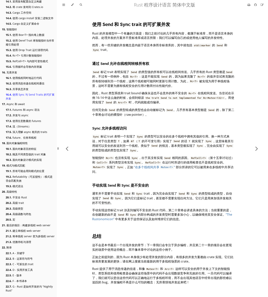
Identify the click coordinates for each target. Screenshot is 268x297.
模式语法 (14, 186)
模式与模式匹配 (13, 165)
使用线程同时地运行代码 (24, 78)
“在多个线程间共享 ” (154, 167)
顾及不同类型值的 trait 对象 (26, 154)
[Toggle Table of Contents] (63, 4)
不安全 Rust (16, 197)
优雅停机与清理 (18, 242)
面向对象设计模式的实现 (24, 160)
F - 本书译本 (16, 281)
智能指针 (9, 29)
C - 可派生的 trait (19, 264)
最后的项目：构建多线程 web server (26, 225)
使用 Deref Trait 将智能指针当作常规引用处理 (30, 42)
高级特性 (9, 191)
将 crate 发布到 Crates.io (24, 7)
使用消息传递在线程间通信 (25, 83)
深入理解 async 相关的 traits (26, 132)
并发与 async (17, 115)
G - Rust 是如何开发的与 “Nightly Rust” (29, 288)
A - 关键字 (15, 253)
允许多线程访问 (109, 128)
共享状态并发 (17, 89)
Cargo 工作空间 (18, 12)
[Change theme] (72, 4)
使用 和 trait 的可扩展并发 (131, 24)
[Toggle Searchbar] (81, 4)
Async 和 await (13, 104)
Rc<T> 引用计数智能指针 (24, 55)
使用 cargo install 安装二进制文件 (29, 18)
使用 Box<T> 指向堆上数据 (25, 35)
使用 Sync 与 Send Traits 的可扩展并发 (30, 96)
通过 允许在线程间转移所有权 (120, 63)
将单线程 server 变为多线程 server (30, 236)
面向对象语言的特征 (21, 149)
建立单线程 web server (23, 231)
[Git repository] (256, 5)
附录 (7, 247)
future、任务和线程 (21, 137)
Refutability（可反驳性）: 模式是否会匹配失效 (29, 178)
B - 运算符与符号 (19, 258)
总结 (96, 236)
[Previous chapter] (66, 148)
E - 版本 (14, 275)
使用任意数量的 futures (23, 121)
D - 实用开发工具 (19, 270)
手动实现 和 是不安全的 (120, 185)
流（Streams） (18, 126)
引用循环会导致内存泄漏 (24, 66)
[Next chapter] (256, 148)
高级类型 (14, 208)
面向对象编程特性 (15, 143)
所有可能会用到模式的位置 (25, 171)
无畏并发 (9, 72)
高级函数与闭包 (18, 214)
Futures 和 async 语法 (23, 110)
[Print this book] (249, 5)
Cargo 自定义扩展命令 (22, 23)
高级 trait (15, 203)
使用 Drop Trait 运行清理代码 (27, 50)
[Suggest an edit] (262, 5)
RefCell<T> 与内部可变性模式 (27, 61)
